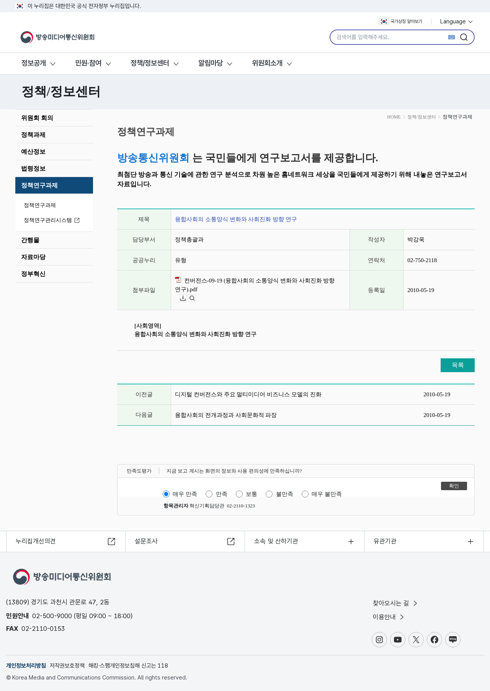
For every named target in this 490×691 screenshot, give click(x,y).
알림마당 (210, 63)
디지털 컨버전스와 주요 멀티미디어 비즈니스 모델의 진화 (248, 394)
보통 (251, 494)
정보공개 (33, 63)
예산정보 (33, 151)
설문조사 (146, 541)
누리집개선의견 (36, 541)
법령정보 (33, 168)
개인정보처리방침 (26, 665)
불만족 (284, 494)
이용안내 (389, 617)
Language (457, 21)
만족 (221, 494)
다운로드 (186, 298)
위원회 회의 (37, 118)
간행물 (30, 240)
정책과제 (33, 134)
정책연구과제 (39, 185)
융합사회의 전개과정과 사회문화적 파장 (226, 415)
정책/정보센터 (150, 63)
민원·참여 (88, 63)
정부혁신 (33, 274)
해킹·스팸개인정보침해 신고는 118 (128, 665)
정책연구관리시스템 (53, 220)
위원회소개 (267, 63)
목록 (458, 365)
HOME (393, 117)
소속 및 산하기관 (276, 541)
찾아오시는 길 (396, 603)
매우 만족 (185, 494)
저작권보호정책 (67, 665)
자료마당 (33, 257)
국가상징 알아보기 (400, 21)
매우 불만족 (327, 494)
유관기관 (385, 541)
